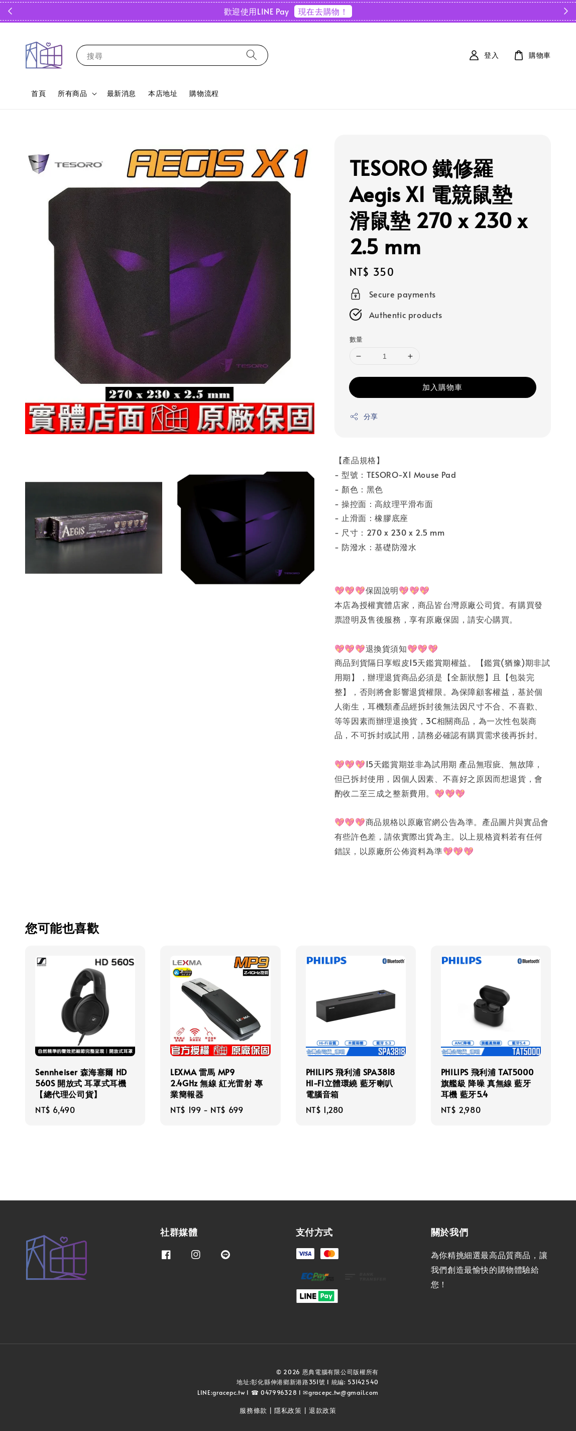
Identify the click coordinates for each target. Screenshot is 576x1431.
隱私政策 (288, 1410)
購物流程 (203, 93)
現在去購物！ (323, 11)
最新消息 (121, 93)
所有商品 (72, 93)
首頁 (38, 93)
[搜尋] (252, 55)
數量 (356, 339)
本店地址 (162, 93)
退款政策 (322, 1410)
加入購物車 (442, 386)
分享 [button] (364, 416)
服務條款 (253, 1410)
